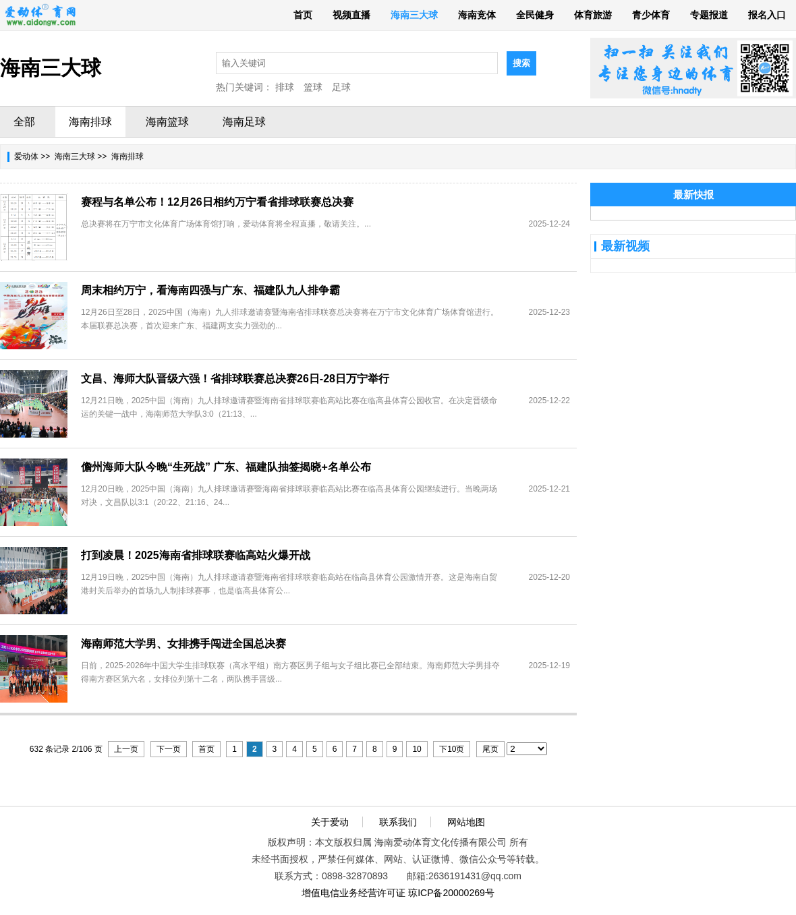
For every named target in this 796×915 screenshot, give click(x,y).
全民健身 (535, 14)
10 (416, 749)
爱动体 (26, 156)
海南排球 (90, 121)
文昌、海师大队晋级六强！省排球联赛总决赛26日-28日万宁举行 (235, 378)
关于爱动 (330, 822)
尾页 (490, 749)
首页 (302, 14)
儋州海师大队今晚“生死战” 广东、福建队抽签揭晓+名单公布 (226, 467)
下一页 (169, 749)
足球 (341, 87)
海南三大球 (414, 14)
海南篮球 (167, 121)
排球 (284, 87)
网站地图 (466, 822)
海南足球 (244, 121)
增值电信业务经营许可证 (353, 892)
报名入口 (767, 14)
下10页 (451, 749)
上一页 (126, 749)
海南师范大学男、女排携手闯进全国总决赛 (183, 643)
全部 (24, 121)
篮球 (313, 87)
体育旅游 (593, 14)
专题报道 (709, 14)
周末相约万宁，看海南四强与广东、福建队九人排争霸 (210, 290)
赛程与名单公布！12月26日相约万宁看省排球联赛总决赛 (217, 202)
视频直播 (351, 14)
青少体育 (651, 14)
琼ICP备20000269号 (451, 892)
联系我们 (398, 822)
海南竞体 (477, 14)
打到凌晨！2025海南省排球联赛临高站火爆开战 (195, 555)
